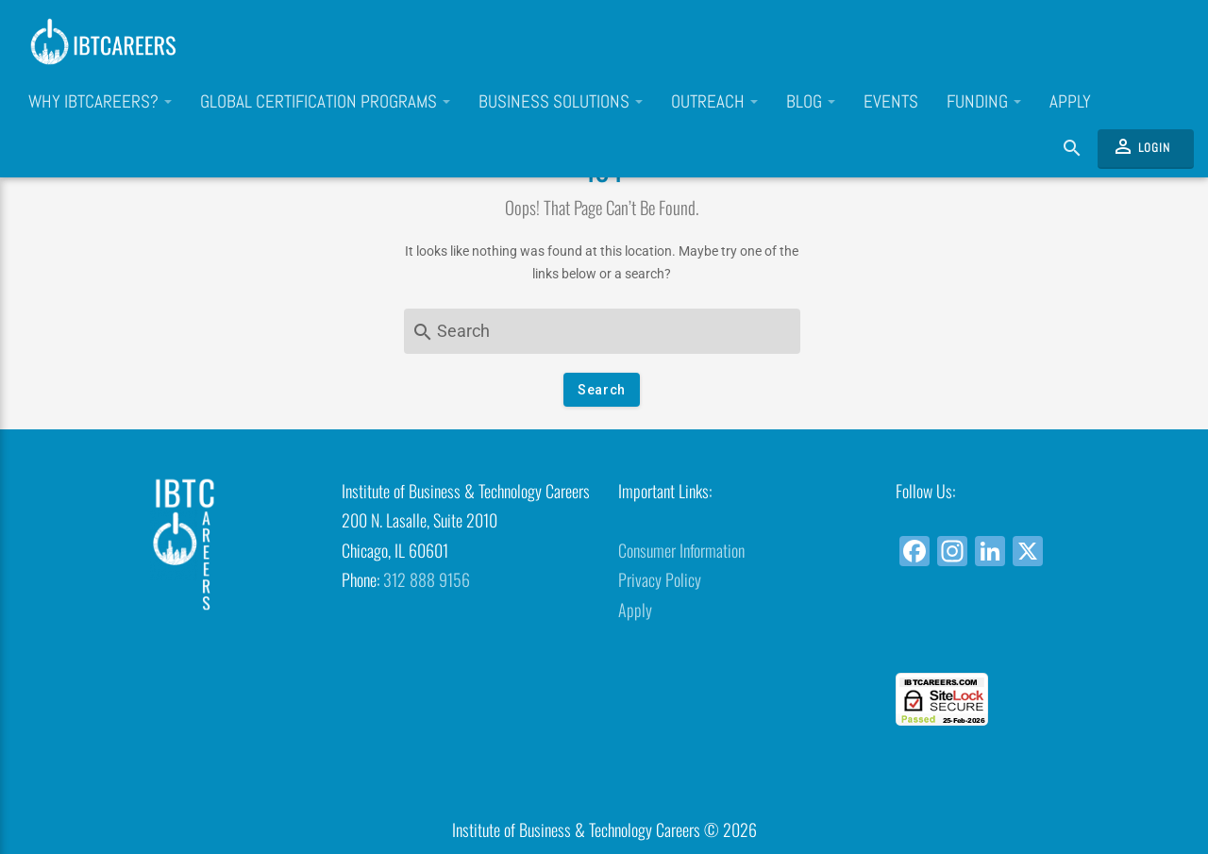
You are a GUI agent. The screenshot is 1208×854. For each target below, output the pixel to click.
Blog (810, 102)
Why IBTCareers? (100, 102)
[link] (1019, 638)
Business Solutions (560, 102)
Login (1141, 146)
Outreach (714, 102)
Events (891, 102)
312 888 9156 (426, 579)
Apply (1070, 102)
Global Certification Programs (325, 102)
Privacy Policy (659, 579)
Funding (984, 102)
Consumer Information (681, 550)
